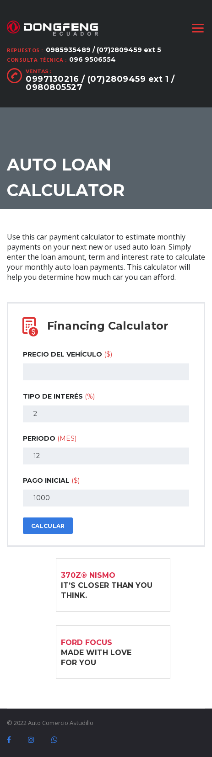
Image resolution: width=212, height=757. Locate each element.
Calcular (48, 525)
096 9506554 (92, 59)
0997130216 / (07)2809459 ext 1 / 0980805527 (100, 83)
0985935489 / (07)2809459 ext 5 (103, 50)
